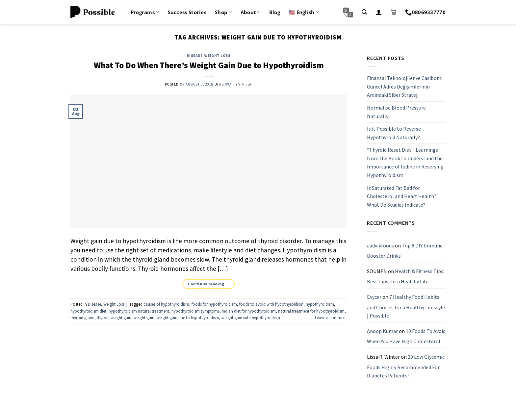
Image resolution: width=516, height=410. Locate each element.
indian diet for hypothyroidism (249, 311)
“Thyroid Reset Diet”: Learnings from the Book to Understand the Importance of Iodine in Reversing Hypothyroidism (405, 163)
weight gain (144, 317)
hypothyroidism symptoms (195, 311)
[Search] (364, 12)
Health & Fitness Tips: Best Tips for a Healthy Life (405, 276)
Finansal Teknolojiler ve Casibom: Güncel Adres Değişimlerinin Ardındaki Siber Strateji (404, 86)
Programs (145, 12)
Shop (223, 12)
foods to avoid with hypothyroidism (271, 304)
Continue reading (209, 284)
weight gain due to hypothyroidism (188, 317)
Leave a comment (331, 317)
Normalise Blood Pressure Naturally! (396, 111)
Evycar (374, 297)
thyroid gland (82, 317)
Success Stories (187, 12)
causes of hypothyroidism (166, 304)
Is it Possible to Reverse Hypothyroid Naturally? (394, 133)
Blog (274, 12)
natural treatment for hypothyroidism (311, 311)
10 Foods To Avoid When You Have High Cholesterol (406, 336)
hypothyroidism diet (88, 311)
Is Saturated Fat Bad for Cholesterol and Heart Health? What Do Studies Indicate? (401, 196)
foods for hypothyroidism (214, 304)
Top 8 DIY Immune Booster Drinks (405, 250)
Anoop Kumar (382, 331)
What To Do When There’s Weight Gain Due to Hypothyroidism (209, 65)
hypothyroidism (320, 304)
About (251, 12)
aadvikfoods (380, 245)
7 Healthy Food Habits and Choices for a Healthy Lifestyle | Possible (406, 306)
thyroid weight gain (114, 317)
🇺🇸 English (304, 12)
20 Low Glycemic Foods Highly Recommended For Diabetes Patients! (406, 366)
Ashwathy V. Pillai (235, 84)
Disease (194, 55)
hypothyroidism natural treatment (139, 311)
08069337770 (425, 12)
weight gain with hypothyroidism (250, 317)
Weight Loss (217, 55)
